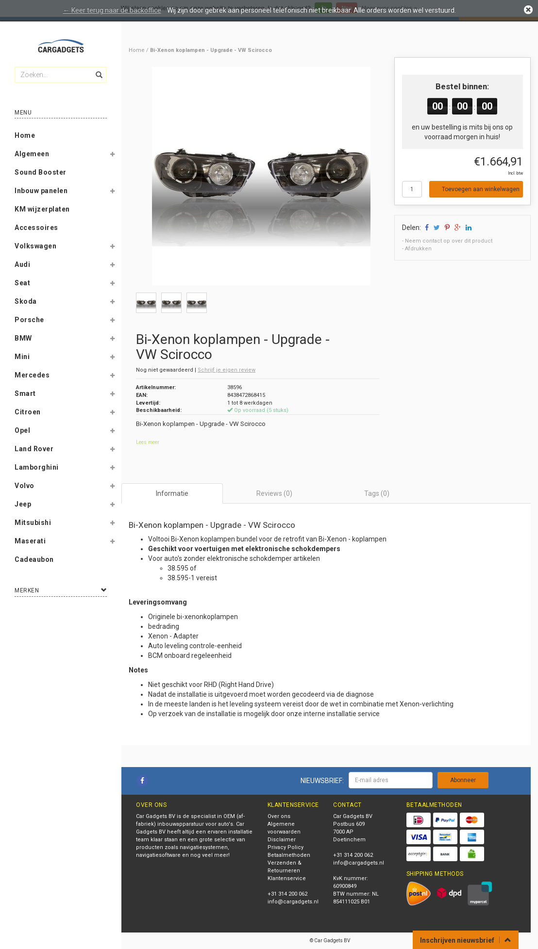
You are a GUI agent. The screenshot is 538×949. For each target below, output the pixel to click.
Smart (25, 393)
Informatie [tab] (172, 493)
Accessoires (36, 227)
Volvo (24, 486)
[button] (112, 156)
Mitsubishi (33, 522)
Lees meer (147, 442)
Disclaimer (282, 839)
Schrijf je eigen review (226, 370)
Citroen (28, 412)
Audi (22, 264)
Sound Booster (41, 172)
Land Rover (34, 449)
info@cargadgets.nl (293, 902)
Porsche (29, 320)
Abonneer (463, 780)
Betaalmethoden (289, 855)
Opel (22, 430)
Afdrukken (418, 248)
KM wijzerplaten (42, 209)
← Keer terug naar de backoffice (112, 10)
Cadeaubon (34, 559)
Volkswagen (35, 246)
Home (25, 135)
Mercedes (32, 375)
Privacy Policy (285, 847)
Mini (22, 356)
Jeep (23, 504)
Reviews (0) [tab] (274, 493)
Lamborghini (37, 467)
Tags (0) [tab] (376, 493)
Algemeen (32, 154)
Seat (22, 283)
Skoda (26, 301)
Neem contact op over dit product (448, 241)
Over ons (279, 816)
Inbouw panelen (41, 191)
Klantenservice (287, 878)
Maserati (30, 541)
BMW (23, 338)
